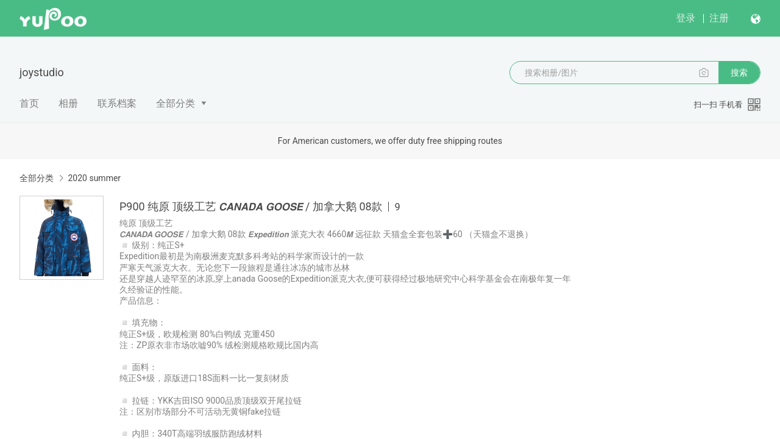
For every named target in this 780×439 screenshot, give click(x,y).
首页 (29, 103)
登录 (685, 18)
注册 (719, 18)
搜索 (739, 72)
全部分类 (175, 103)
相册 (68, 103)
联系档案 (117, 103)
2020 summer (94, 178)
